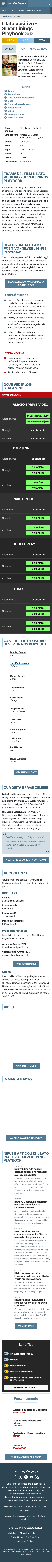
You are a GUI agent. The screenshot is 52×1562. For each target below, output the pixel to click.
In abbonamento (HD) (38, 421)
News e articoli (15, 117)
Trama (11, 91)
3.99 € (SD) (38, 467)
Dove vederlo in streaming (21, 97)
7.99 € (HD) (38, 482)
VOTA (42, 40)
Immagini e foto (16, 114)
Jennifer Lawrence (19, 663)
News (5, 10)
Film (18, 16)
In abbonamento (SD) (38, 415)
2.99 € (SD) (38, 563)
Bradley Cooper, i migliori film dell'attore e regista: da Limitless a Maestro (30, 1204)
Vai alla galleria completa (26, 1138)
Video (22, 48)
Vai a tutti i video (26, 1065)
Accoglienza (14, 107)
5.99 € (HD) (38, 533)
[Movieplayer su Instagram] (26, 1477)
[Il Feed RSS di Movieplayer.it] (37, 1477)
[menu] (3, 3)
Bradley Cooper (18, 652)
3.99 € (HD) (38, 473)
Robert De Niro (17, 676)
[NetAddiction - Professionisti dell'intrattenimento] (32, 1527)
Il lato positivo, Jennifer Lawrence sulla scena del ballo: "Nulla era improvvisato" (31, 1276)
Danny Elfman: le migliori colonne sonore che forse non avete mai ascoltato (30, 1171)
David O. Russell (27, 149)
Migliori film (34, 10)
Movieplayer (8, 16)
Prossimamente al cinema (26, 1457)
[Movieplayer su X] (20, 1477)
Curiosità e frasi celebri (19, 104)
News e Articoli (38, 48)
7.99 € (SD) (38, 488)
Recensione (14, 94)
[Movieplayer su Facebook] (15, 1477)
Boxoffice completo (26, 1387)
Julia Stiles (15, 738)
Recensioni (18, 10)
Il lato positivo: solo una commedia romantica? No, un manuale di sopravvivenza (30, 1234)
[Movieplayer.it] (17, 3)
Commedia (25, 141)
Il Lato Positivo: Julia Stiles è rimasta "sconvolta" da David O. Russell (31, 1302)
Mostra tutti (26, 1325)
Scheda (9, 48)
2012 (22, 145)
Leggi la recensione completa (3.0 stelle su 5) (26, 283)
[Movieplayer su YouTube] (31, 1477)
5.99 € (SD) (38, 527)
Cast (10, 101)
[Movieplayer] (26, 1471)
